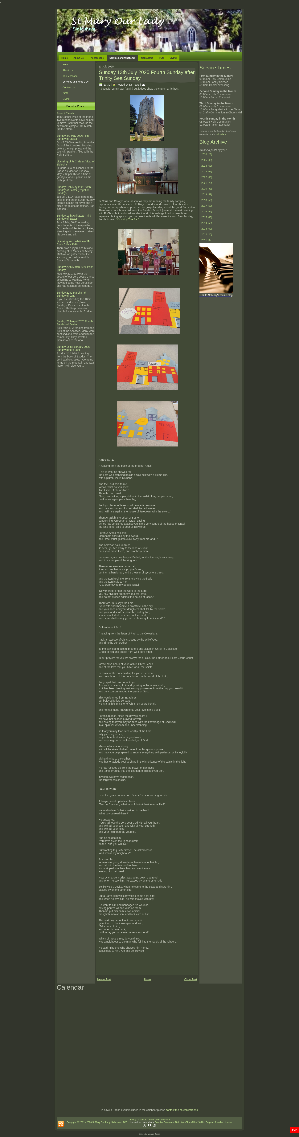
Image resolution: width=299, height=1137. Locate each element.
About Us (78, 58)
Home (64, 58)
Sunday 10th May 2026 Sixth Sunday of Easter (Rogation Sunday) (74, 190)
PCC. (125, 1122)
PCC (161, 58)
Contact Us (147, 58)
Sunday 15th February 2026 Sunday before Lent (73, 348)
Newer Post (104, 979)
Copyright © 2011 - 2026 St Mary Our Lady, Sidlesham (95, 1122)
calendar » (221, 134)
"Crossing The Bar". (127, 219)
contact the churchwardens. (182, 1109)
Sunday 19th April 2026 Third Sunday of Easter (74, 217)
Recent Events (65, 113)
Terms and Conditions (159, 1119)
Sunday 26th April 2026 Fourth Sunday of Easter (75, 323)
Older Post (190, 979)
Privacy (132, 1119)
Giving (173, 58)
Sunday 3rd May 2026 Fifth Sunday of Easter (73, 137)
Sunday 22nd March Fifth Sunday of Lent (71, 294)
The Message (96, 58)
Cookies (141, 1119)
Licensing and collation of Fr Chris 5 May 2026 (73, 243)
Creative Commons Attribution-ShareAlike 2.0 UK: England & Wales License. (193, 1122)
